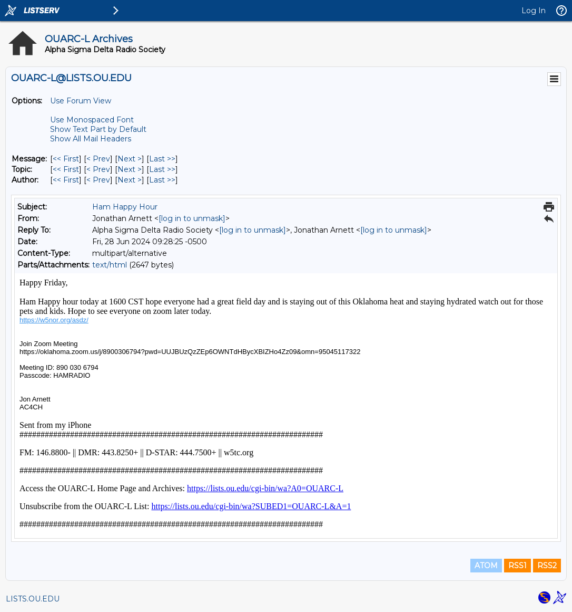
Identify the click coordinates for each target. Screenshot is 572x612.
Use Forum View (80, 101)
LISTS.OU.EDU (33, 599)
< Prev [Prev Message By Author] (98, 180)
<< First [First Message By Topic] (66, 169)
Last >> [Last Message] (162, 159)
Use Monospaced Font (92, 120)
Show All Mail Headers (90, 139)
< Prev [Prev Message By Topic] (98, 169)
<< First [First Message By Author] (66, 180)
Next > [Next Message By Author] (129, 180)
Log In (533, 10)
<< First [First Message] (66, 159)
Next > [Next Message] (129, 159)
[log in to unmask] (192, 218)
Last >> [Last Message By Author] (162, 180)
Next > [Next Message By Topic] (129, 169)
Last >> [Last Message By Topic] (162, 169)
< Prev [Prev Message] (98, 159)
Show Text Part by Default (98, 129)
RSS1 (517, 565)
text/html (109, 265)
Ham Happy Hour (124, 207)
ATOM (486, 565)
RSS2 (547, 565)
